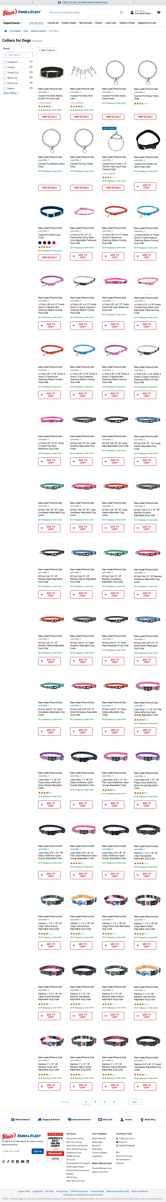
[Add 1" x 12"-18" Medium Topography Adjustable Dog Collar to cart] (81, 1016)
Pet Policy (49, 1191)
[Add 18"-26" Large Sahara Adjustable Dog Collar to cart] (113, 528)
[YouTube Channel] (22, 1161)
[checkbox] (10, 61)
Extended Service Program (78, 1163)
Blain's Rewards (99, 1138)
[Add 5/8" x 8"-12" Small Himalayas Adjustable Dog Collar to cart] (81, 731)
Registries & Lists (147, 23)
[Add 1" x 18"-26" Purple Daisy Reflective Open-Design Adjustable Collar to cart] (49, 805)
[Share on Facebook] (17, 1161)
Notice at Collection (139, 1191)
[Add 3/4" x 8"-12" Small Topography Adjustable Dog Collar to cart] (145, 1086)
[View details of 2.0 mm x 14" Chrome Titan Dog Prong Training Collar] (113, 188)
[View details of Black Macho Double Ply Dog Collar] (49, 117)
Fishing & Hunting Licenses (77, 1170)
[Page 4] (114, 1102)
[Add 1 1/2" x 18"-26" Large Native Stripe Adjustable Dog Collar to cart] (145, 945)
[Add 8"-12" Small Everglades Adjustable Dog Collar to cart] (49, 731)
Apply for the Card (100, 1172)
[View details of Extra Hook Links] (81, 117)
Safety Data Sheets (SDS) (117, 1191)
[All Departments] (13, 23)
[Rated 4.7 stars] (140, 719)
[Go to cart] (158, 12)
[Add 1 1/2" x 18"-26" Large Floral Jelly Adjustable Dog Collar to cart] (113, 945)
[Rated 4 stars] (140, 863)
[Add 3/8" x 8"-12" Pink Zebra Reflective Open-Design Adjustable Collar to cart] (81, 875)
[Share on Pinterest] (12, 1161)
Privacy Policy (62, 1191)
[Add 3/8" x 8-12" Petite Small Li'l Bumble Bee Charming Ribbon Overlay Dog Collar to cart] (49, 325)
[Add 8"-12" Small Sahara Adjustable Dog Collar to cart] (113, 731)
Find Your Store (36, 23)
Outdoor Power (127, 23)
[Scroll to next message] (133, 3)
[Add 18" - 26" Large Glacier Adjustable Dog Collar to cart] (145, 461)
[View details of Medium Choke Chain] (49, 188)
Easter (98, 23)
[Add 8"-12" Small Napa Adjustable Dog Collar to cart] (113, 661)
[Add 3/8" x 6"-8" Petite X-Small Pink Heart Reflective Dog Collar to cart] (49, 461)
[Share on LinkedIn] (27, 1161)
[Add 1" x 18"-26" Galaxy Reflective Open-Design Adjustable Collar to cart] (81, 805)
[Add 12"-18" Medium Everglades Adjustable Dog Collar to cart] (113, 594)
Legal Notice (38, 1191)
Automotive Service (75, 1138)
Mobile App (97, 1142)
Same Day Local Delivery (77, 1145)
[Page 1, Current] (86, 1102)
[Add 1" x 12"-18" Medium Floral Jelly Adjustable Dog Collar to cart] (49, 1086)
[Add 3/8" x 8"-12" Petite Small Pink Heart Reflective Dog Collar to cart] (113, 325)
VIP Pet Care (71, 1177)
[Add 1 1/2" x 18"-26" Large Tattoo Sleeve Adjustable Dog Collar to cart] (49, 945)
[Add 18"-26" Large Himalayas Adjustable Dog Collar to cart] (81, 528)
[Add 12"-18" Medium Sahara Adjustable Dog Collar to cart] (49, 661)
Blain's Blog (97, 1149)
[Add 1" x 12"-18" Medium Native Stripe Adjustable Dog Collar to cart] (81, 1086)
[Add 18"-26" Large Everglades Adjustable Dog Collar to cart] (49, 528)
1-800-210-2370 (126, 1139)
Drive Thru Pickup (74, 1142)
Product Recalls (97, 1191)
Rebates (70, 1174)
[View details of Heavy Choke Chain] (145, 117)
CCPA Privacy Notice (79, 1191)
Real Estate (97, 1156)
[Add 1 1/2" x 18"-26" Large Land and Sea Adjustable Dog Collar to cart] (81, 945)
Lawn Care (110, 23)
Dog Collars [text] (54, 31)
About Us (96, 1145)
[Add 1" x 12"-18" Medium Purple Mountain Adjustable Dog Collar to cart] (113, 1086)
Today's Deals (69, 23)
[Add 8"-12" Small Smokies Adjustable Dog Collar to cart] (81, 661)
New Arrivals (85, 23)
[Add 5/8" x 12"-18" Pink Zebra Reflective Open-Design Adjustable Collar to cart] (113, 805)
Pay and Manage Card (102, 1168)
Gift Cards (70, 1160)
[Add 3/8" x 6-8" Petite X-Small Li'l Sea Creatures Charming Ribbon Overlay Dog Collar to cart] (81, 395)
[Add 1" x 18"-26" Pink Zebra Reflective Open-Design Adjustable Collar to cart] (145, 731)
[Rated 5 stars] (44, 106)
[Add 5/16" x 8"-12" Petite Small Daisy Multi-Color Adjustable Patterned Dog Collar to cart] (81, 256)
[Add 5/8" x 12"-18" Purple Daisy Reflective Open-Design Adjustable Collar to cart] (145, 805)
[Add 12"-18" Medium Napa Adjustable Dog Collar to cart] (49, 594)
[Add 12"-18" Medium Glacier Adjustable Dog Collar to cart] (81, 594)
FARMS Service (73, 1156)
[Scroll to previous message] (32, 3)
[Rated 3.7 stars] (140, 103)
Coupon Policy (24, 1191)
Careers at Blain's (99, 1153)
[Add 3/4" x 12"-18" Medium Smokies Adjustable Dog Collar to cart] (145, 528)
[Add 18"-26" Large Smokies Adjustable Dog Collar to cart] (81, 461)
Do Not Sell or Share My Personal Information (83, 1195)
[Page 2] (95, 1102)
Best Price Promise (124, 1156)
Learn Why (43, 92)
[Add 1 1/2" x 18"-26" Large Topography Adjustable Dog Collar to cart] (145, 875)
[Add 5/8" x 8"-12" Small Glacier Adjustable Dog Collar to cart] (145, 661)
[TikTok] (8, 1161)
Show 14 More (11, 93)
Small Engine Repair (75, 1167)
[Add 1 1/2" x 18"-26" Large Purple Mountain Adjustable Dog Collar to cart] (49, 1016)
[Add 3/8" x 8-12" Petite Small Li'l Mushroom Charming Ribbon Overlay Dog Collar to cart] (113, 256)
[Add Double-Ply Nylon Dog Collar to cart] (145, 186)
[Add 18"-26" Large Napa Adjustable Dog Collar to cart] (113, 461)
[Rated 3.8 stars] (108, 177)
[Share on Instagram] (3, 1161)
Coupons (120, 1163)
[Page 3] (105, 1102)
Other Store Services (75, 1181)
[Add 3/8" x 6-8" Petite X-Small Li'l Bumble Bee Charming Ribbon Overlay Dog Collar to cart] (113, 395)
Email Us (123, 1142)
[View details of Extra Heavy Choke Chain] (113, 117)
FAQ (118, 1152)
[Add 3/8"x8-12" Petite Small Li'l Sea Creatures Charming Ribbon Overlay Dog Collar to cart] (145, 256)
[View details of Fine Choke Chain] (81, 188)
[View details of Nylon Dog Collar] (49, 257)
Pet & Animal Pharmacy (76, 1149)
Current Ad (53, 23)
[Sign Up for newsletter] (38, 1151)
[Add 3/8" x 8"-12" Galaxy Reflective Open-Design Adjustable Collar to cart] (113, 875)
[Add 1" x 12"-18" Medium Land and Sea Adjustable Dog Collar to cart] (145, 1016)
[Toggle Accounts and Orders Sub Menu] (140, 12)
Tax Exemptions (123, 1159)
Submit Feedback (127, 1146)
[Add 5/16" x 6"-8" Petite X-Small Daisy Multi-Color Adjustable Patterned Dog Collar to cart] (145, 325)
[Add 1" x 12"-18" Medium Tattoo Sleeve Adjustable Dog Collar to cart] (113, 1016)
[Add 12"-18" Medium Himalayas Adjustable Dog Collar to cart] (145, 594)
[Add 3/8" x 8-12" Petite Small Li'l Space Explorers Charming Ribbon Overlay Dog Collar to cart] (81, 325)
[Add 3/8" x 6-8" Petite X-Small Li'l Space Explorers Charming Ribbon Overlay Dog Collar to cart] (145, 395)
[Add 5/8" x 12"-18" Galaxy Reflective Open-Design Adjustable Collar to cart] (49, 875)
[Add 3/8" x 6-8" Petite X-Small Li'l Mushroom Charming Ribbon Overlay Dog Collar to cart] (49, 395)
